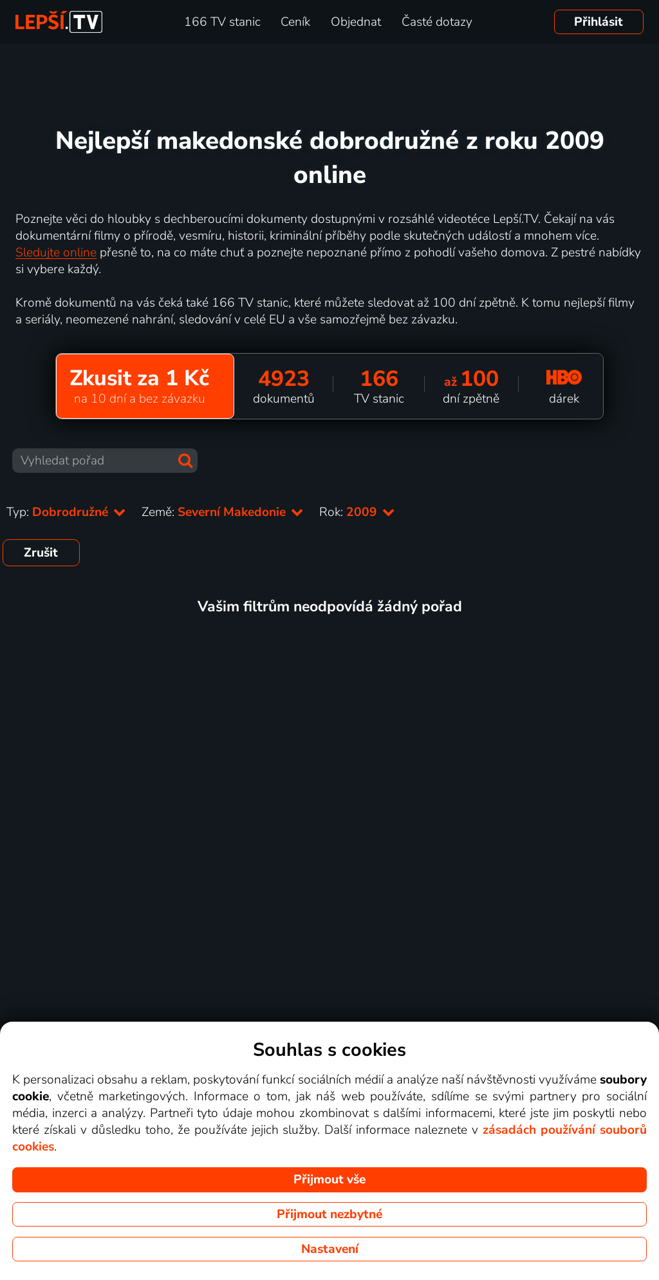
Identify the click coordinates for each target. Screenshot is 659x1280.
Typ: (66, 512)
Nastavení (329, 1249)
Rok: (357, 512)
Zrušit (41, 552)
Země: (223, 512)
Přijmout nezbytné (329, 1214)
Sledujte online (56, 252)
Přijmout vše (329, 1179)
